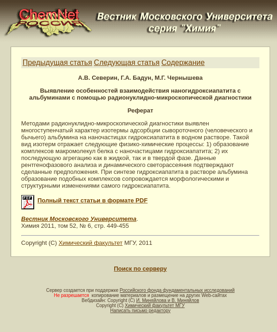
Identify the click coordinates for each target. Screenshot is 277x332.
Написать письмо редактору (140, 310)
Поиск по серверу (140, 268)
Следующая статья (127, 62)
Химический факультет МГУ (155, 305)
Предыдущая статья (57, 62)
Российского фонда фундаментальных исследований (177, 290)
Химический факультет (91, 242)
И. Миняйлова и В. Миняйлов (167, 300)
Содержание (183, 62)
